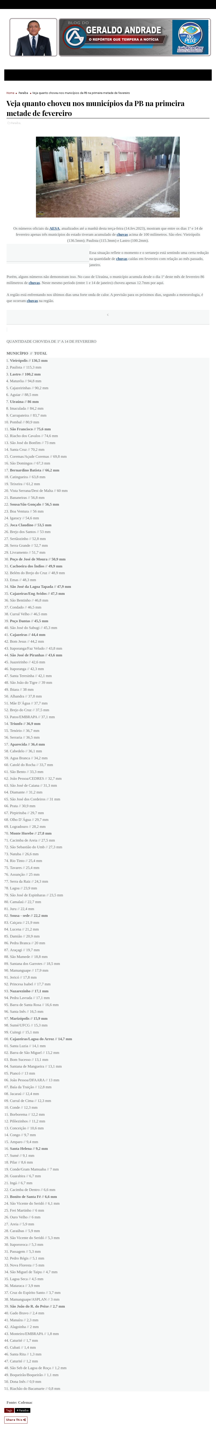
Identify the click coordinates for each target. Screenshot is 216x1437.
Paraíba (23, 93)
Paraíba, (16, 123)
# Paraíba (23, 1410)
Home (10, 93)
